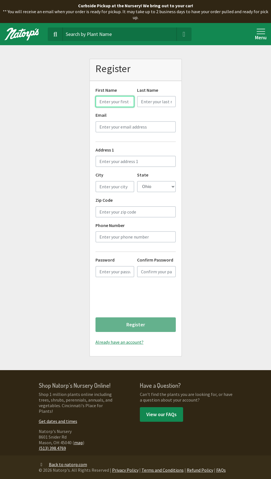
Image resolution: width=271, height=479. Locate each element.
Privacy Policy (125, 470)
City (99, 175)
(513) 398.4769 (52, 448)
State (142, 175)
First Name (106, 90)
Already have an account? (119, 342)
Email (100, 115)
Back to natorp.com (63, 464)
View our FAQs (161, 414)
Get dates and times (58, 421)
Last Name (147, 90)
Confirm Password (155, 260)
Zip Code (104, 200)
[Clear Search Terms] (184, 34)
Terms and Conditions (163, 470)
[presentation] (138, 299)
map (78, 442)
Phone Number (110, 225)
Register (135, 324)
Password (105, 260)
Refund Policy (200, 470)
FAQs (221, 470)
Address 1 (104, 150)
